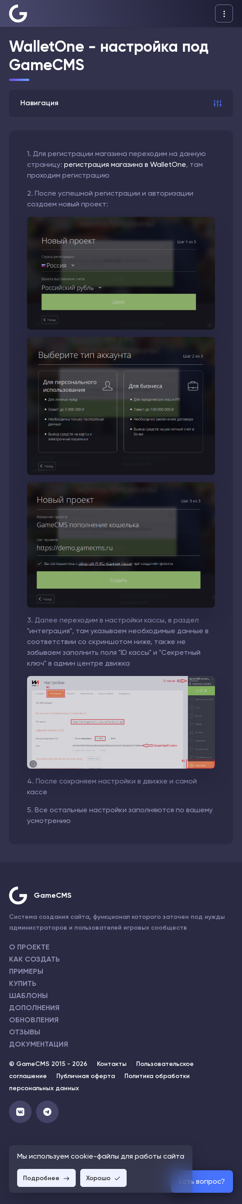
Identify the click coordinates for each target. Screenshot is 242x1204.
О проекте (29, 947)
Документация (38, 1044)
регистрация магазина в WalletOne (125, 164)
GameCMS (53, 895)
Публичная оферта (85, 1076)
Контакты (112, 1064)
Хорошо (103, 1178)
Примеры (26, 971)
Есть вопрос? (202, 1181)
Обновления (34, 1020)
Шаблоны (28, 995)
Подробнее (46, 1178)
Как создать (34, 959)
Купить (23, 983)
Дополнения (34, 1007)
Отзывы (24, 1032)
